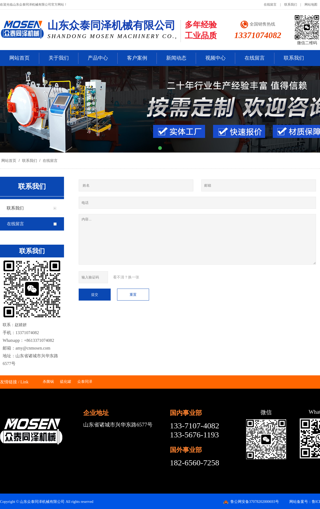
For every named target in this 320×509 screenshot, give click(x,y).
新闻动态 (176, 58)
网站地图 (311, 4)
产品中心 (98, 58)
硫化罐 (65, 382)
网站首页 (19, 58)
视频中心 (215, 58)
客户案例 (137, 58)
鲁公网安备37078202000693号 (254, 502)
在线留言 (270, 4)
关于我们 (59, 58)
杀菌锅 (48, 382)
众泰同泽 (84, 382)
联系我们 (290, 4)
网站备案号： (300, 502)
